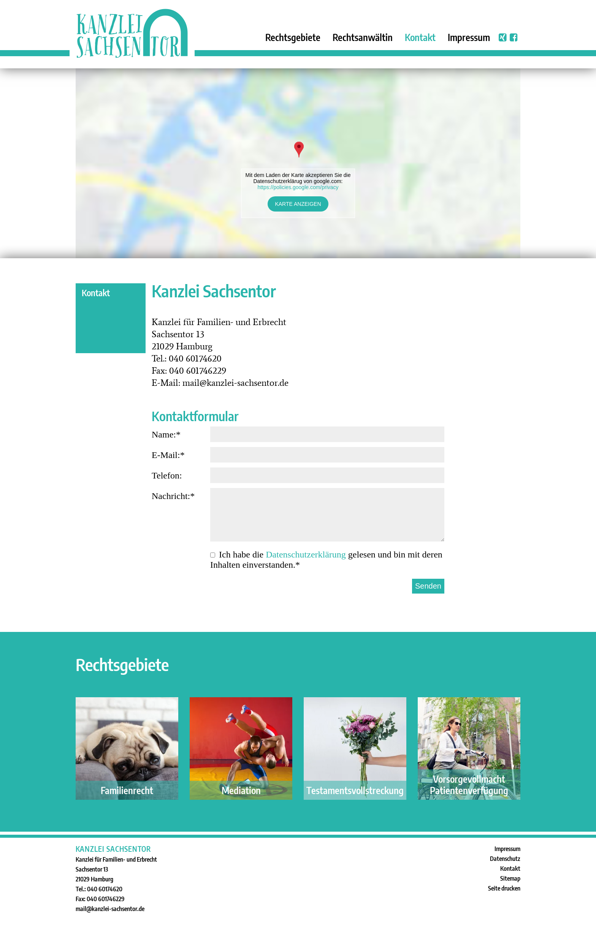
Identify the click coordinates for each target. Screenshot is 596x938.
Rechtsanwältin (363, 37)
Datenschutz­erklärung (306, 554)
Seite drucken (504, 888)
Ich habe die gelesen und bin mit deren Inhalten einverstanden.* (326, 560)
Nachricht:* (298, 516)
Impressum (469, 37)
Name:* (298, 436)
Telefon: (298, 477)
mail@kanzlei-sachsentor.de (110, 909)
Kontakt (420, 37)
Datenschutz (505, 858)
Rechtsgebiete (292, 37)
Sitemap (510, 878)
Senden (428, 586)
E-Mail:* (298, 456)
